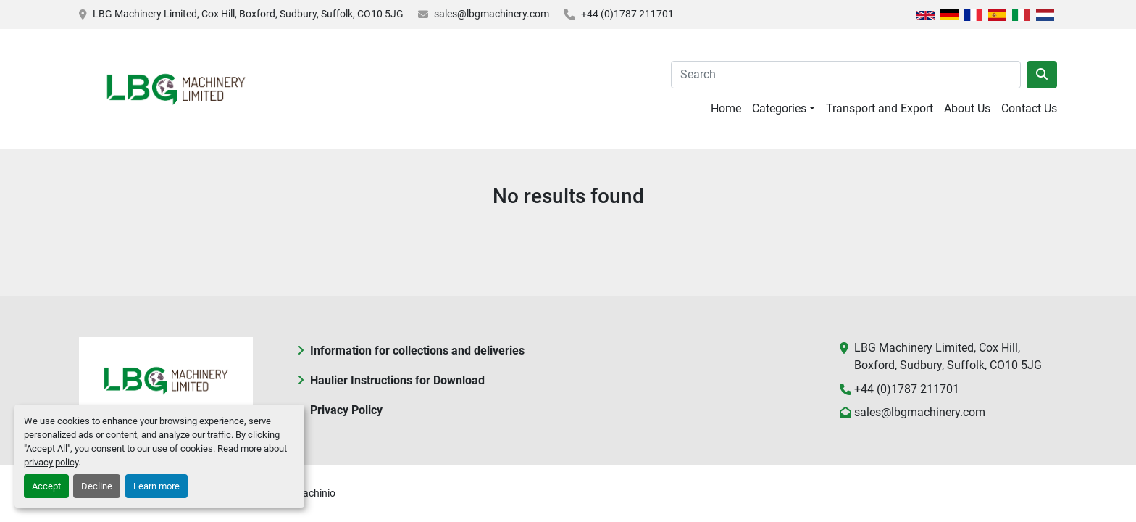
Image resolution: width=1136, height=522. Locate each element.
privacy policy (51, 462)
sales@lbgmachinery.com (491, 14)
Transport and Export (879, 108)
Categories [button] (779, 108)
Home (726, 108)
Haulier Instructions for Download (397, 380)
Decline (96, 486)
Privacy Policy (346, 410)
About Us (967, 108)
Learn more (156, 486)
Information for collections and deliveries (417, 350)
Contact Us (1029, 108)
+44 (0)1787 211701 (627, 14)
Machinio (314, 493)
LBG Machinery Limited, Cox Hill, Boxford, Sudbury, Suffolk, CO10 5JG (248, 14)
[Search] (846, 74)
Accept (46, 486)
